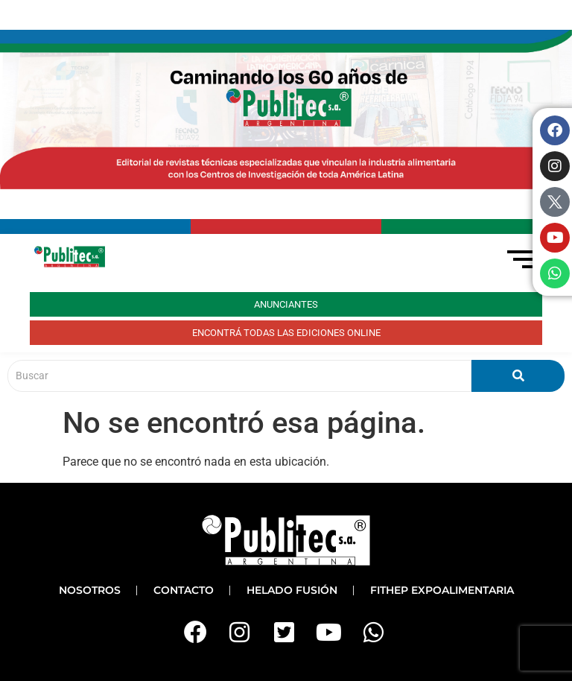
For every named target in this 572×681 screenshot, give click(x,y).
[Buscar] (239, 376)
